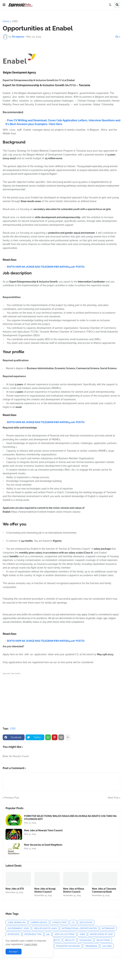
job (48, 934)
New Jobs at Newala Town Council (43, 830)
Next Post (113, 797)
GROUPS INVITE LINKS (45, 928)
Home (6, 21)
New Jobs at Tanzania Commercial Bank (104, 890)
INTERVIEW (14, 934)
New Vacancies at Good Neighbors (43, 844)
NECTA (56, 940)
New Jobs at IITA (15, 888)
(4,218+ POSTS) (76, 266)
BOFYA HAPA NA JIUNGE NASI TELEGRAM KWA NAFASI (37, 266)
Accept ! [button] (13, 951)
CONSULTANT (59, 922)
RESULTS (69, 940)
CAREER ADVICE (38, 922)
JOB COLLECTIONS (64, 934)
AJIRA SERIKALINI (16, 922)
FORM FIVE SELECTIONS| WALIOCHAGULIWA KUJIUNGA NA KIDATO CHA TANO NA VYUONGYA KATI (70, 817)
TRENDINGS (91, 946)
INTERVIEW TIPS (32, 934)
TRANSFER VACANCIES (68, 946)
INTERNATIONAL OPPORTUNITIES (79, 928)
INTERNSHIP (108, 928)
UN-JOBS (107, 946)
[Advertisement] (61, 699)
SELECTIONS (103, 940)
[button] (4, 5)
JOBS (15, 21)
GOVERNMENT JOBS (18, 928)
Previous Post (11, 797)
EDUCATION (86, 922)
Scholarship (85, 940)
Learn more (30, 944)
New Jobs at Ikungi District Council (45, 890)
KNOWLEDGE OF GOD (101, 934)
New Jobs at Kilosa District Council (73, 890)
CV (73, 922)
